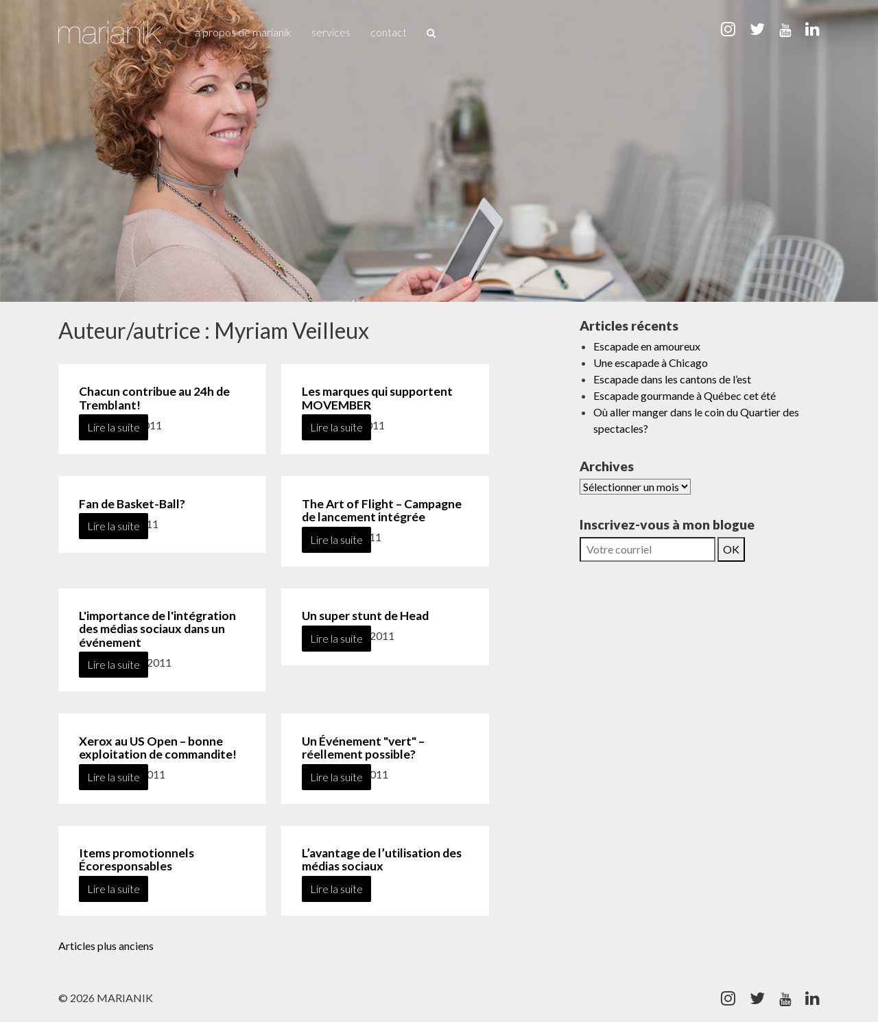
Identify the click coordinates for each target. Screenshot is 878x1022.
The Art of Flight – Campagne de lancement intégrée (382, 510)
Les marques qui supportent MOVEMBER (377, 398)
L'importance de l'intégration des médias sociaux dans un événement (157, 629)
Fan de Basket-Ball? (132, 504)
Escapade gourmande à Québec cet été (684, 395)
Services (331, 31)
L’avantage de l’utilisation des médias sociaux (382, 859)
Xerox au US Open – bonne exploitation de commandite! (158, 747)
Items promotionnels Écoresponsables (136, 859)
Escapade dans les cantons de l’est (672, 378)
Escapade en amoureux (646, 346)
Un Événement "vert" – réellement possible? (363, 747)
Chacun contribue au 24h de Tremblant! (154, 398)
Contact (388, 31)
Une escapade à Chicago (650, 362)
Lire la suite (113, 426)
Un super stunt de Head (365, 615)
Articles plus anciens (106, 945)
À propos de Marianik (243, 31)
